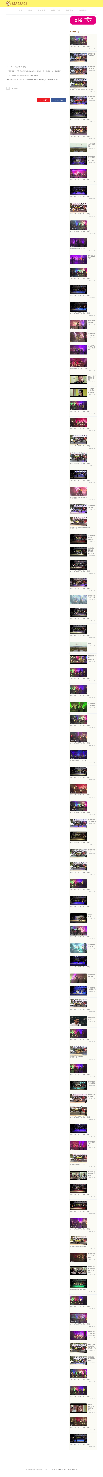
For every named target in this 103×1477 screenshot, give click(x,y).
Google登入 (43, 100)
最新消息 (42, 10)
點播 (30, 10)
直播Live (55, 10)
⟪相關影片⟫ (74, 31)
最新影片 (70, 10)
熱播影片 (83, 10)
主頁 (21, 10)
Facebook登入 (58, 100)
